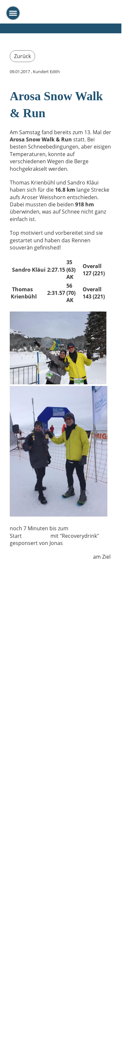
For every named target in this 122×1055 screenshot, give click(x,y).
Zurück (22, 56)
